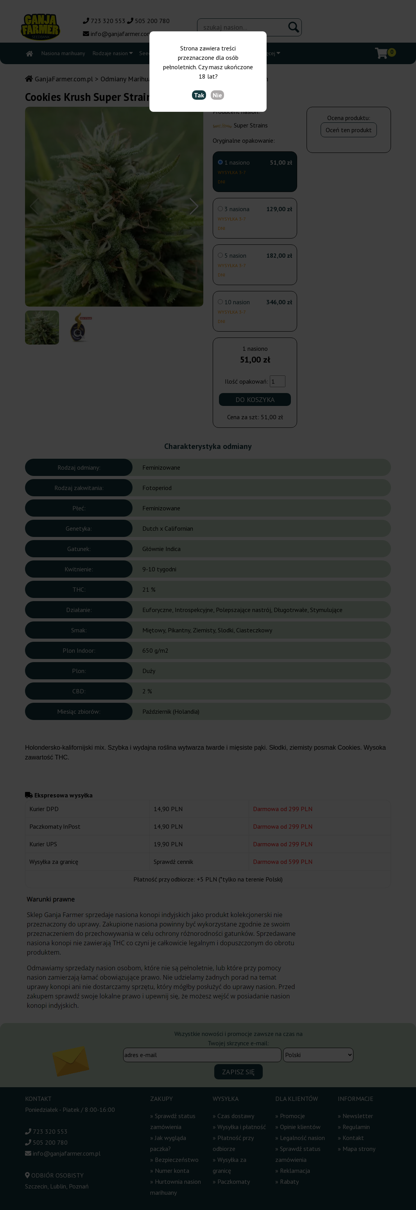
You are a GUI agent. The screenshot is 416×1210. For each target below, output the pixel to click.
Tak (199, 95)
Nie (217, 95)
